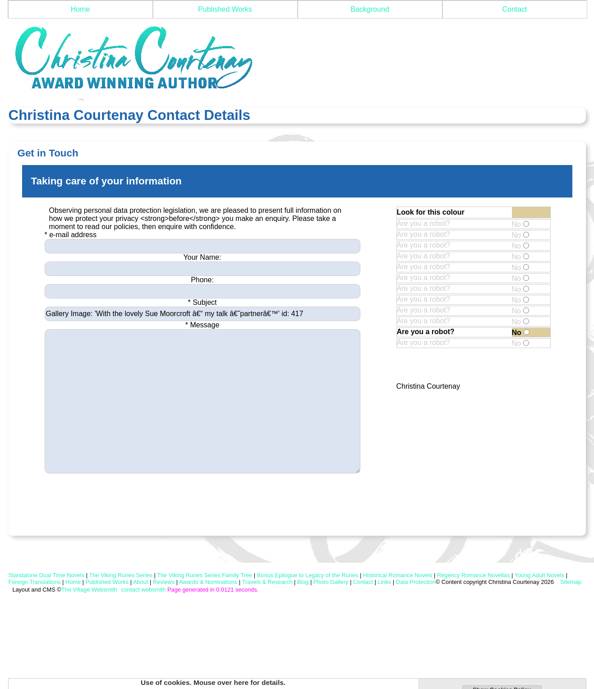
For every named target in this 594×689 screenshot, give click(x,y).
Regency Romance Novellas (473, 575)
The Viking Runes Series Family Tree (204, 575)
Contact (514, 9)
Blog (303, 582)
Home (80, 9)
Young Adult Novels (540, 575)
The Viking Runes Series (120, 575)
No (520, 224)
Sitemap (570, 582)
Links (384, 582)
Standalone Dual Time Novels (47, 575)
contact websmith (143, 589)
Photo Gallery (331, 582)
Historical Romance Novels (398, 575)
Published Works (225, 9)
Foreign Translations (35, 582)
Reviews (164, 582)
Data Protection (416, 582)
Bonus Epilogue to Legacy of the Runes (308, 575)
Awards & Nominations (208, 582)
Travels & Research (267, 582)
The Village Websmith (89, 589)
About (140, 582)
